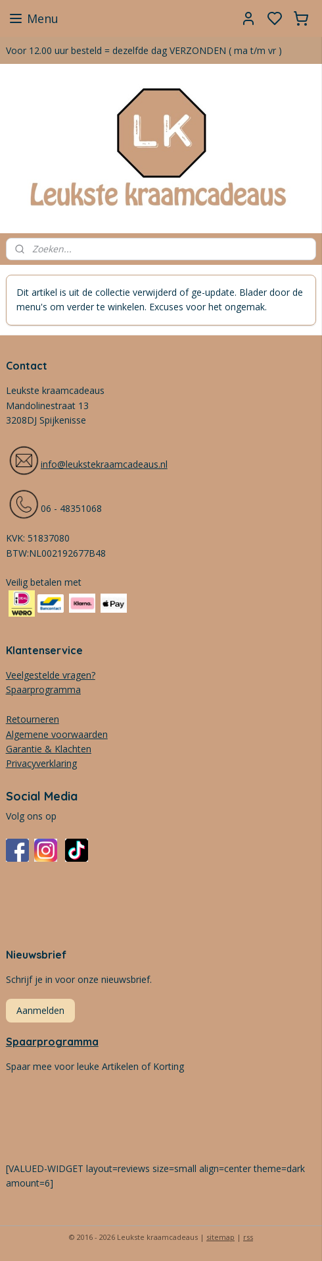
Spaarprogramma (52, 1041)
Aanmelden (40, 1010)
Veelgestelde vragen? (50, 675)
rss (248, 1237)
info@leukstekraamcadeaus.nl (104, 464)
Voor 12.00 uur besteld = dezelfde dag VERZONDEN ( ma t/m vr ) (144, 50)
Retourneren (32, 719)
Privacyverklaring (41, 763)
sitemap (220, 1237)
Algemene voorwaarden (57, 734)
